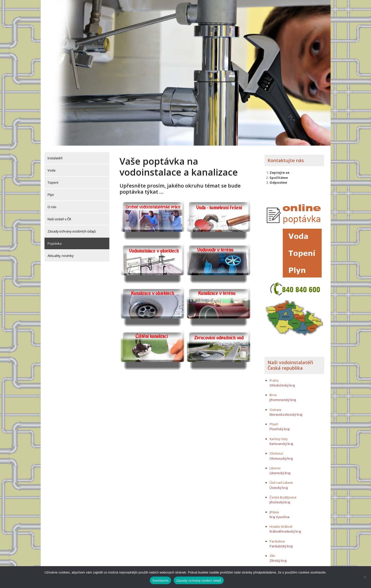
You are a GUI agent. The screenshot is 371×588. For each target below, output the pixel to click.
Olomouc (276, 450)
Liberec (275, 465)
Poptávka (55, 240)
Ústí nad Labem (281, 480)
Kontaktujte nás (286, 157)
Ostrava (275, 407)
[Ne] (364, 577)
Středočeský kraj (282, 382)
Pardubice (277, 538)
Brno (273, 392)
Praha (274, 377)
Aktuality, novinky (60, 253)
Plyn (51, 192)
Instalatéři (55, 155)
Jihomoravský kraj (283, 397)
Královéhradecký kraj (285, 529)
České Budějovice (283, 494)
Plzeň (274, 421)
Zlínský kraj (278, 558)
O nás (52, 204)
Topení (53, 179)
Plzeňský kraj (280, 426)
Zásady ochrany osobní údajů (198, 580)
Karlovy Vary (279, 436)
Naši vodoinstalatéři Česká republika (290, 362)
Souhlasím (160, 580)
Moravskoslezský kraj (286, 411)
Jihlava (274, 509)
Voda (51, 167)
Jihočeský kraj (280, 499)
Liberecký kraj (280, 470)
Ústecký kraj (279, 485)
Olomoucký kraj (281, 455)
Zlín (272, 553)
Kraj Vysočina (279, 514)
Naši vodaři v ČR (59, 216)
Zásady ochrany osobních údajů (72, 228)
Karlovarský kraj (281, 441)
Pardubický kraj (281, 543)
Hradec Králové (281, 524)
